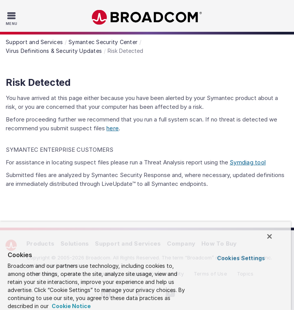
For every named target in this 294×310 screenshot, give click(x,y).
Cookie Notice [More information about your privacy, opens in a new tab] (71, 306)
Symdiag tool (248, 162)
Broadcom (147, 17)
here (112, 128)
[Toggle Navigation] (12, 18)
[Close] (269, 236)
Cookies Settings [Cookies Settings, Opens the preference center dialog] (241, 258)
